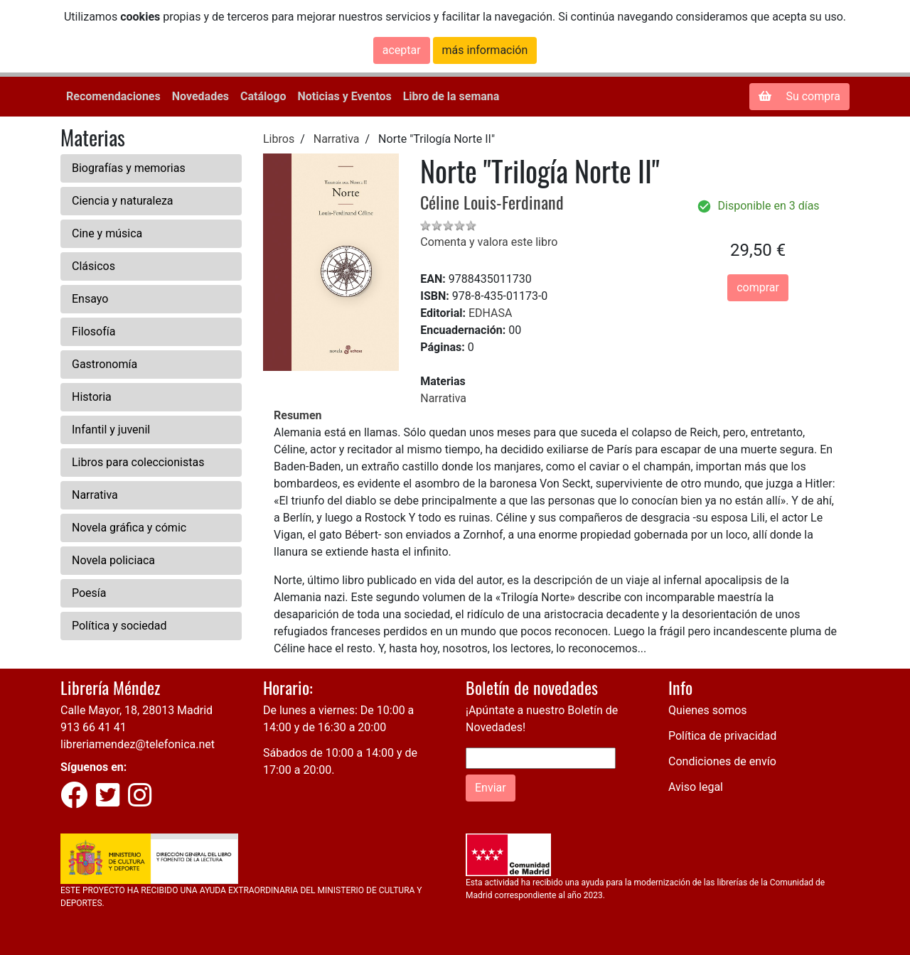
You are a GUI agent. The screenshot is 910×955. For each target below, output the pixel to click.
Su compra (799, 96)
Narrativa (95, 495)
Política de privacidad (722, 736)
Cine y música (107, 233)
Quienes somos (707, 710)
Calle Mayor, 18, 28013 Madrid (136, 710)
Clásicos (93, 266)
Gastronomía (104, 364)
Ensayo (90, 299)
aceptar (401, 50)
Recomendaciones (113, 96)
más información (485, 50)
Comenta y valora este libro (488, 242)
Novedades (200, 96)
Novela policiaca (113, 560)
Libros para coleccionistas (138, 462)
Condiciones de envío (722, 761)
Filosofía (93, 331)
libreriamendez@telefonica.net (137, 744)
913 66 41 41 (93, 727)
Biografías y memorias (129, 168)
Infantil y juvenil (111, 429)
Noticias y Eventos (344, 96)
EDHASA (491, 313)
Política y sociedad (119, 625)
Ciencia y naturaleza (122, 200)
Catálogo (263, 96)
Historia (92, 397)
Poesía (89, 593)
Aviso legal (695, 787)
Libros (278, 139)
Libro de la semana (451, 96)
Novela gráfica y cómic (129, 527)
